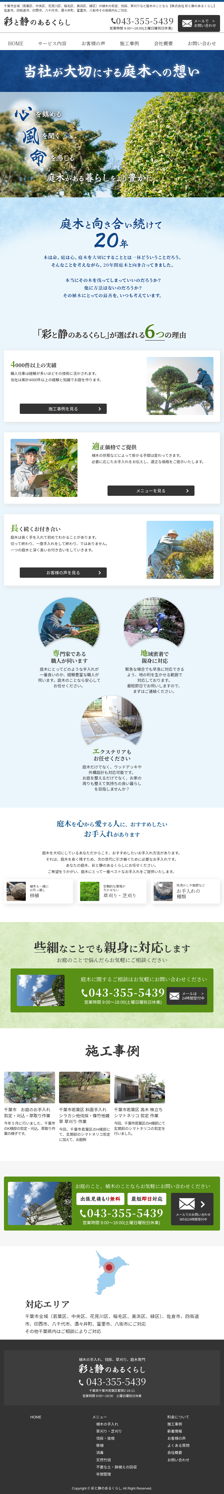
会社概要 (163, 43)
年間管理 (103, 1474)
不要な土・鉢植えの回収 (116, 1467)
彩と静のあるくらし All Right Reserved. (121, 1488)
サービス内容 (52, 43)
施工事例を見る (63, 409)
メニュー (99, 1417)
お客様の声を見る (63, 573)
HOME (15, 43)
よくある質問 (178, 1445)
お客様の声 (93, 43)
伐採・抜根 (105, 1438)
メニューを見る (151, 491)
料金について (178, 1417)
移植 (100, 1445)
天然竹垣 (103, 1460)
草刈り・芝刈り (109, 1431)
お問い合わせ (202, 43)
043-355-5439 (123, 992)
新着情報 (174, 1431)
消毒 (100, 1453)
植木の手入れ (107, 1424)
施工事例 (129, 43)
